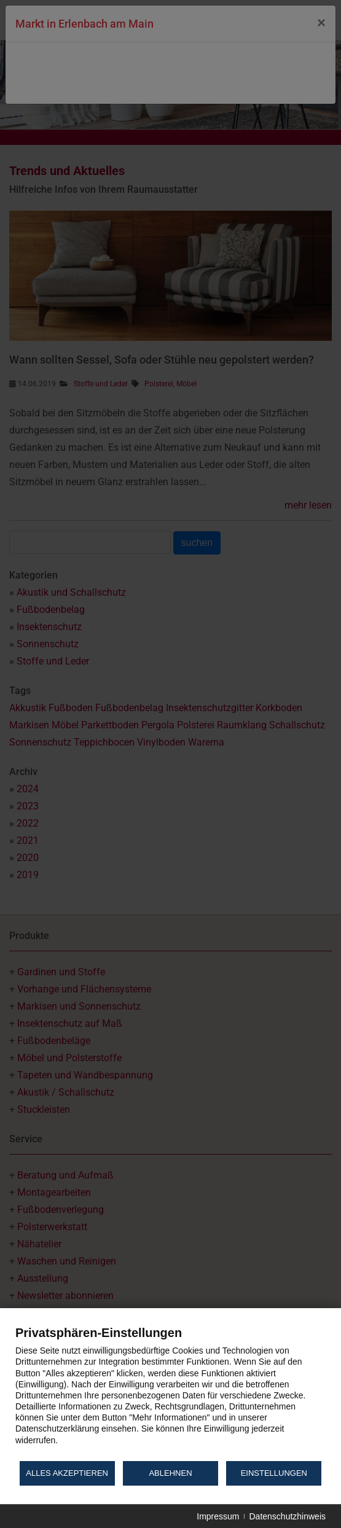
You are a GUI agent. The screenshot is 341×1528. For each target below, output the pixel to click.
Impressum (218, 1516)
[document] (170, 1392)
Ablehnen (170, 1473)
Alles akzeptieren (67, 1473)
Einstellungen (274, 1473)
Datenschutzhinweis (287, 1516)
